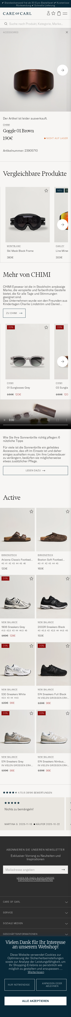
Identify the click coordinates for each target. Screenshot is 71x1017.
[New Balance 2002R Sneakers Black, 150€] (53, 606)
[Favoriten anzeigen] (53, 13)
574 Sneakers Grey (12, 761)
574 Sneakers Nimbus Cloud (50, 762)
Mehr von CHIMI (27, 275)
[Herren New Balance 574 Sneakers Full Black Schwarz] (53, 664)
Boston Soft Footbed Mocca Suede (50, 560)
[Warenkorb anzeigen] (59, 13)
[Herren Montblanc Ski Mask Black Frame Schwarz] (27, 215)
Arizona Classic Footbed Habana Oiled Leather (16, 560)
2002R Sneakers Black (51, 627)
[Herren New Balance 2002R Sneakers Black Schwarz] (53, 596)
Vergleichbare (35, 174)
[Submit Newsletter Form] (63, 870)
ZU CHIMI (14, 313)
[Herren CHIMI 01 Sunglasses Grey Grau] (27, 351)
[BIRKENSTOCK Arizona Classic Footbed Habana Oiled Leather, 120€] (17, 539)
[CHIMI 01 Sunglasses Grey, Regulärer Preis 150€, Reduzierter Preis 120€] (27, 360)
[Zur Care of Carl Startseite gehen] (17, 13)
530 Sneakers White (14, 694)
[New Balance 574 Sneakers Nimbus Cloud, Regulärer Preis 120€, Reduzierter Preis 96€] (53, 741)
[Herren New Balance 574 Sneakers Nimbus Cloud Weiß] (53, 731)
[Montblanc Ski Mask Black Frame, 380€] (27, 223)
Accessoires (10, 32)
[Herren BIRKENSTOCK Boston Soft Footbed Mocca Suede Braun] (53, 529)
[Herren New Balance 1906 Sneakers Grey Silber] (17, 596)
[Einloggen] (48, 13)
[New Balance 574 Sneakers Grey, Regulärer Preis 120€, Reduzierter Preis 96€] (17, 741)
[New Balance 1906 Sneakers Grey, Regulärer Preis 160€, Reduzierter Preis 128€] (17, 606)
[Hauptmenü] (65, 13)
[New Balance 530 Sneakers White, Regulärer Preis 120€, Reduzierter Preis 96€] (17, 673)
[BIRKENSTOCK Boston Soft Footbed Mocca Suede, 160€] (53, 539)
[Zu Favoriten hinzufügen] (45, 191)
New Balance (9, 622)
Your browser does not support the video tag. (35, 414)
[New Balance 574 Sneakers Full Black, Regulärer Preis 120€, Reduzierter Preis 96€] (53, 673)
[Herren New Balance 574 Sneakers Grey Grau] (17, 731)
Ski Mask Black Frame (20, 251)
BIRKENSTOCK (9, 555)
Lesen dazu (33, 470)
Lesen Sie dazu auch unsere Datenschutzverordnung (35, 879)
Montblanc (14, 246)
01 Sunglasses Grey (18, 387)
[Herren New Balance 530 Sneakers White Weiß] (17, 664)
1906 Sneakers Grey (13, 627)
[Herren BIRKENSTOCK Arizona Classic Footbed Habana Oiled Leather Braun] (17, 529)
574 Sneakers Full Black (52, 694)
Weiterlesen (36, 972)
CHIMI (6, 125)
